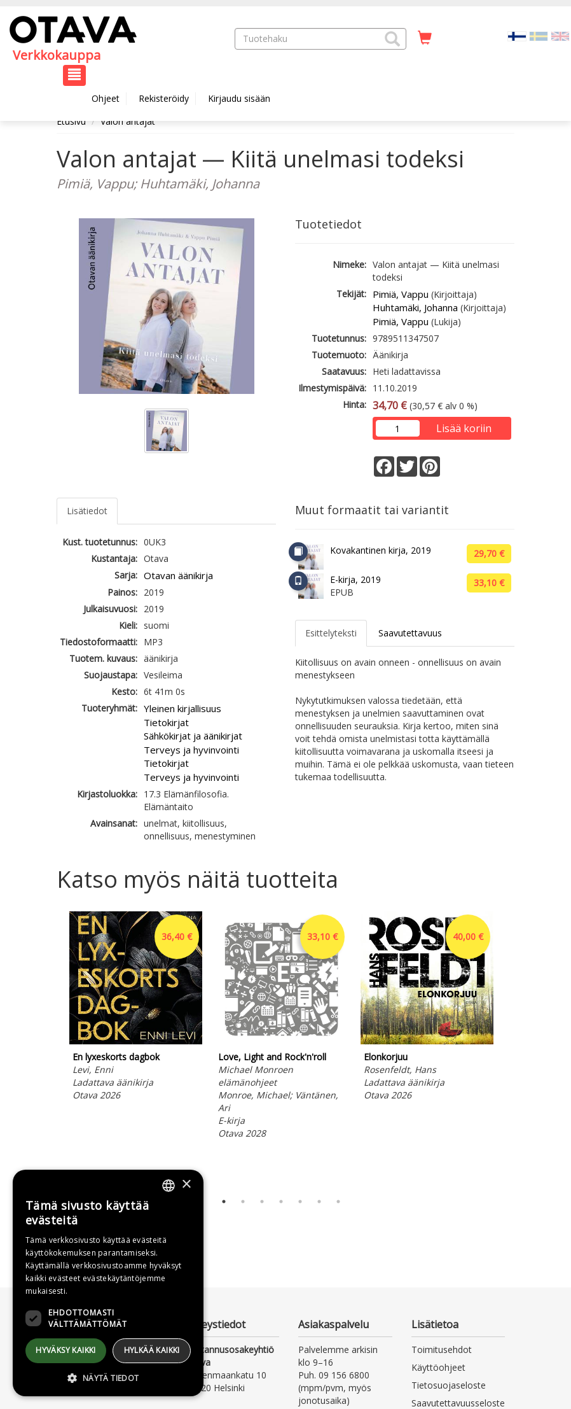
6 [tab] (319, 1201)
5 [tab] (300, 1201)
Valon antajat (127, 121)
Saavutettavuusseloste (458, 1403)
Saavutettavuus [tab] (410, 633)
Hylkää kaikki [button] (152, 1350)
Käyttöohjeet (438, 1367)
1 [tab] (223, 1201)
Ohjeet (106, 98)
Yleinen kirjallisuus (182, 708)
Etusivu (71, 121)
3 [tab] (262, 1201)
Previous (53, 1048)
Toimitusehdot (441, 1349)
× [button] (186, 1184)
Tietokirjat (166, 722)
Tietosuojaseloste (448, 1385)
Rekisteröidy (164, 98)
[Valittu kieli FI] (517, 35)
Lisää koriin (464, 428)
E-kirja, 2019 (355, 579)
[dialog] (108, 1283)
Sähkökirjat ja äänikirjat (193, 735)
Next (508, 1048)
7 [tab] (338, 1201)
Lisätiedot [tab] (87, 511)
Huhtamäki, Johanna (415, 307)
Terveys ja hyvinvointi (191, 749)
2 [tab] (243, 1201)
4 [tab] (281, 1201)
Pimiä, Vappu (401, 294)
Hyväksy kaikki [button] (66, 1350)
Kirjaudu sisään (239, 98)
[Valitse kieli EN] (560, 35)
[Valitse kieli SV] (538, 35)
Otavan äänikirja (178, 575)
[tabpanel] (136, 1008)
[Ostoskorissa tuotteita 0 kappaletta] (425, 38)
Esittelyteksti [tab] (331, 633)
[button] (392, 38)
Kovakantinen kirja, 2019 (380, 550)
